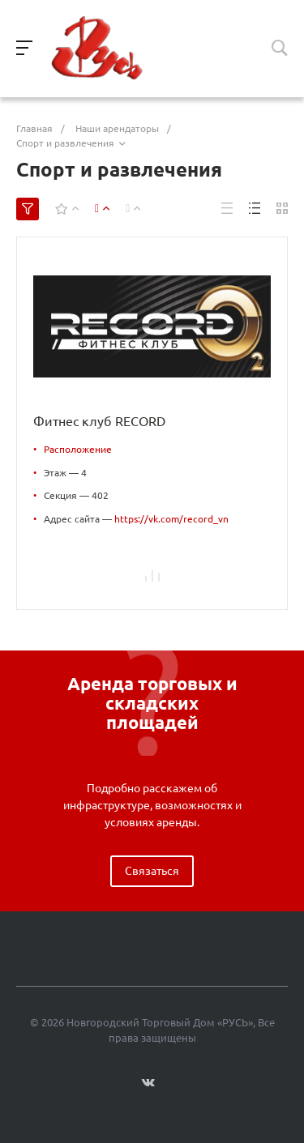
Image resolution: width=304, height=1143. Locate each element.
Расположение (78, 449)
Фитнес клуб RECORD (99, 421)
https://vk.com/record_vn (171, 519)
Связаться (152, 870)
